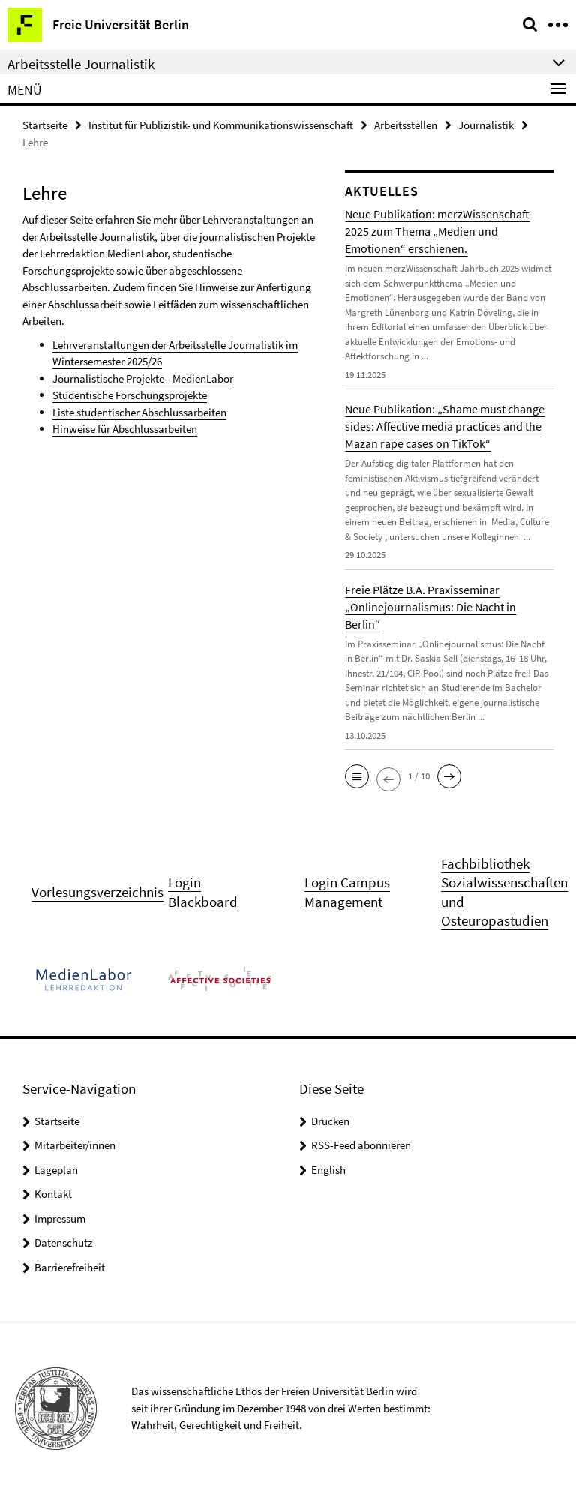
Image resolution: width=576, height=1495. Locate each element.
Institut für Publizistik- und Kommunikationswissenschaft (220, 125)
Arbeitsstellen (405, 125)
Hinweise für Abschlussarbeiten (124, 429)
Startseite (45, 125)
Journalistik (486, 125)
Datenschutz (63, 1242)
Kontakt (53, 1194)
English (328, 1170)
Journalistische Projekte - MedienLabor (142, 378)
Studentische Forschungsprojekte (129, 395)
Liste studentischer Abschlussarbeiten (139, 412)
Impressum (60, 1218)
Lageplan (56, 1170)
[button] (357, 776)
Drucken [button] (330, 1121)
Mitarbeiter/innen (75, 1145)
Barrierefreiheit (69, 1267)
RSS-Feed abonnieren (361, 1145)
